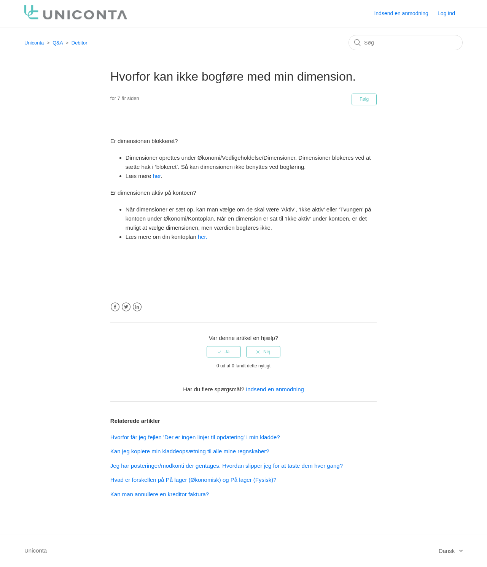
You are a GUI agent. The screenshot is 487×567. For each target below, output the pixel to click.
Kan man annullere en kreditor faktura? (159, 494)
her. (202, 236)
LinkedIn (137, 307)
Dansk (448, 551)
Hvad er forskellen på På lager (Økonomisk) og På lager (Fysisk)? (193, 479)
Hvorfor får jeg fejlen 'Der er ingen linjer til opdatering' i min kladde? (195, 437)
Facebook (115, 307)
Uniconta (34, 43)
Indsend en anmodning (401, 13)
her (157, 176)
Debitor (80, 43)
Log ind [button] (446, 13)
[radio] (224, 351)
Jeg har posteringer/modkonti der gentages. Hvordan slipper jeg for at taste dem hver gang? (226, 465)
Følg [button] (364, 99)
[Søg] (406, 42)
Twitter (126, 307)
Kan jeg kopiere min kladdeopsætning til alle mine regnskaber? (189, 451)
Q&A (58, 43)
